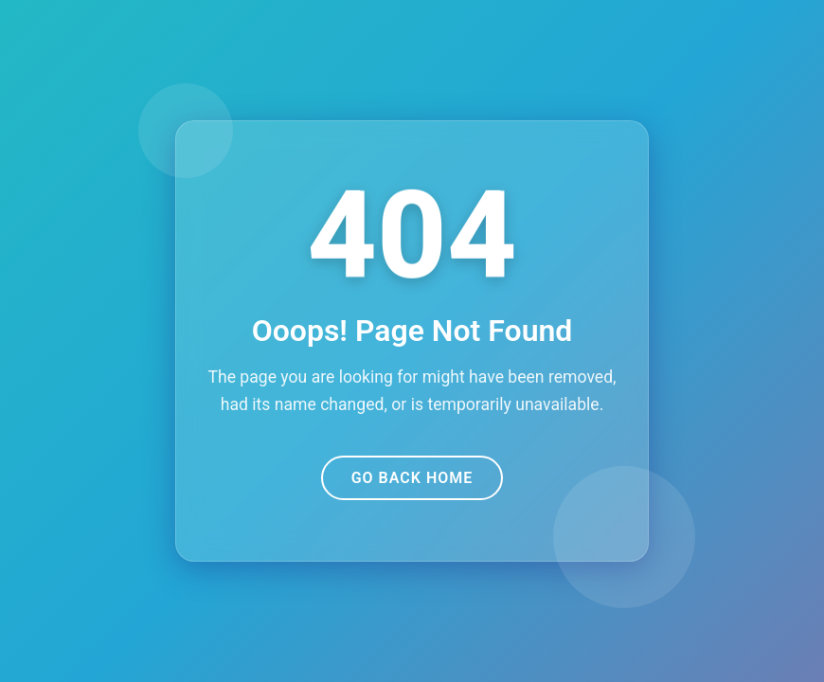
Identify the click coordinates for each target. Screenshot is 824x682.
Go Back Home (412, 478)
